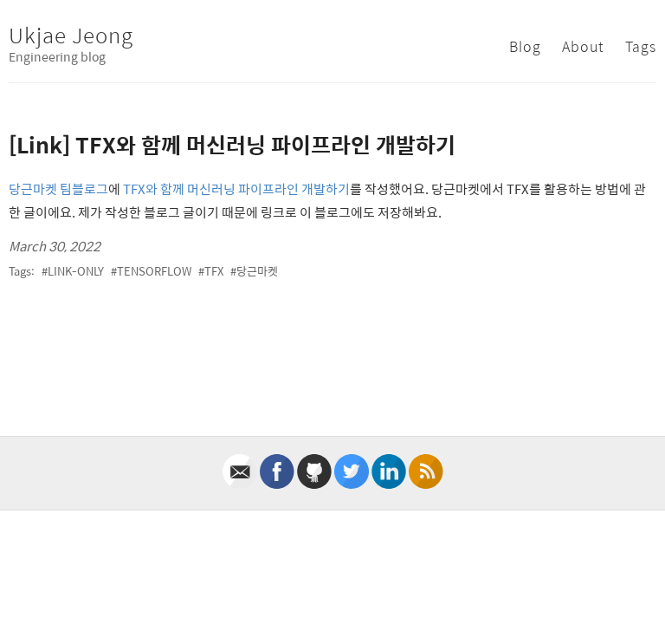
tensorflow (154, 271)
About (583, 46)
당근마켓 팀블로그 (58, 188)
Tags (640, 46)
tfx (213, 271)
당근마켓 (257, 271)
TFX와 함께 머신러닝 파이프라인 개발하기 (236, 188)
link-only (76, 271)
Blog (525, 46)
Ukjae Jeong (71, 34)
